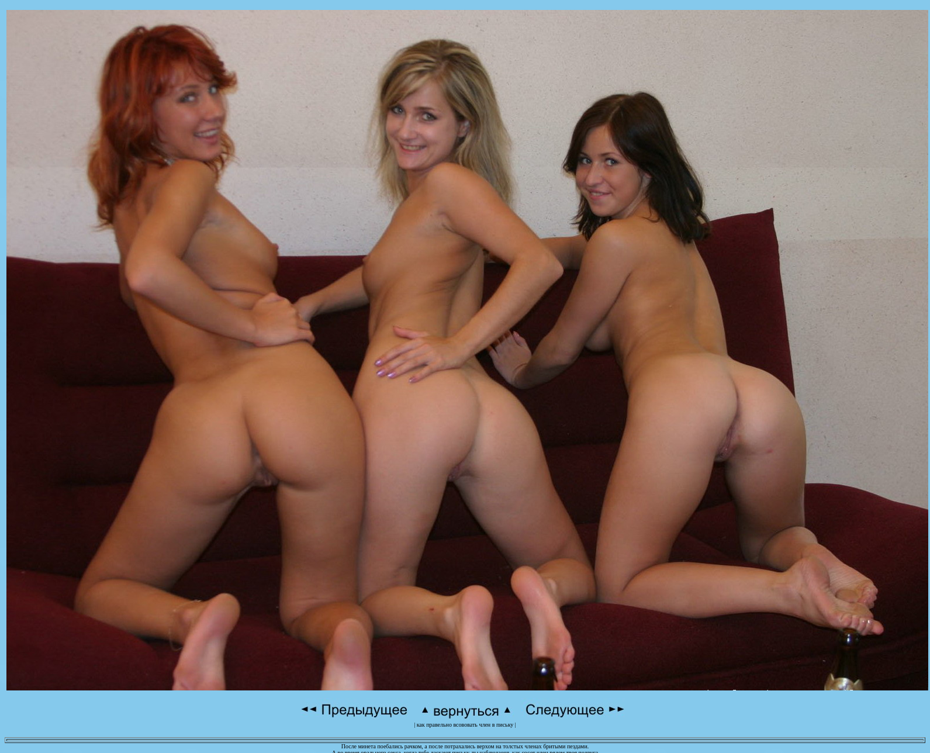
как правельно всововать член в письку (465, 724)
